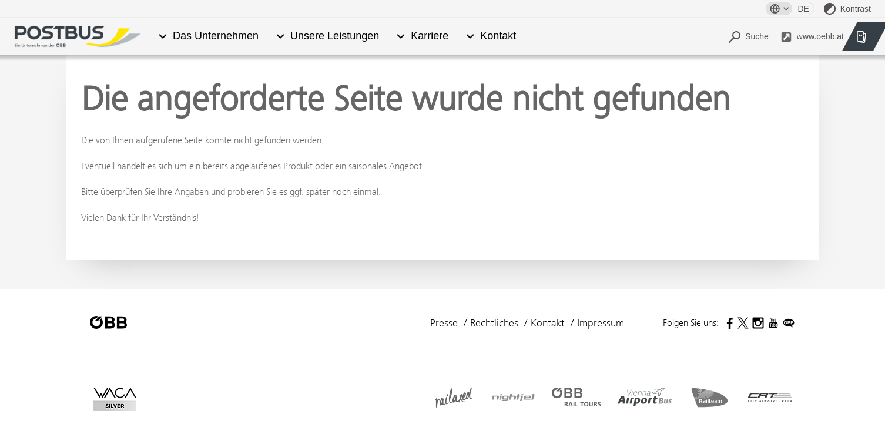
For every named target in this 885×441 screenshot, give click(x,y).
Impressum (600, 323)
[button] (162, 36)
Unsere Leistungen (334, 36)
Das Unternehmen (216, 36)
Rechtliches (494, 323)
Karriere (429, 36)
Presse (444, 323)
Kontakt (498, 36)
